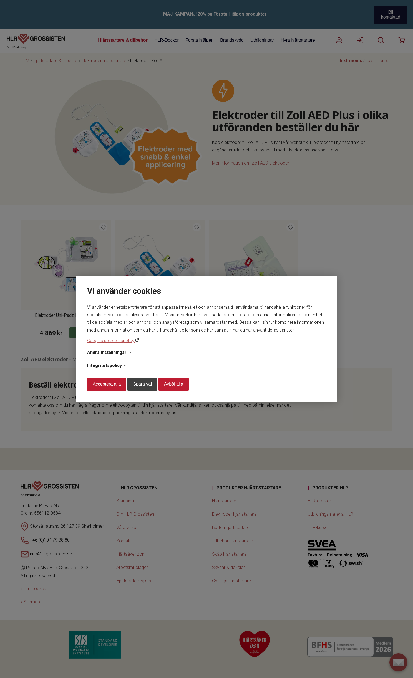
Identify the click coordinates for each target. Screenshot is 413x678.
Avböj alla (173, 384)
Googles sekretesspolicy (111, 340)
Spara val (142, 384)
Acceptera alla (107, 384)
